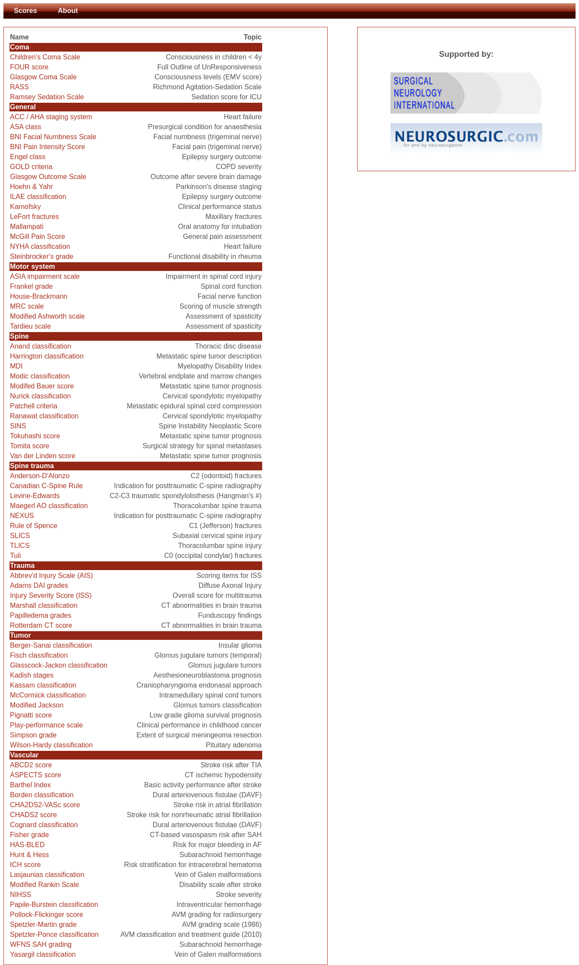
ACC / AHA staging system (51, 117)
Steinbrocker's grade (41, 256)
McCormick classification (48, 695)
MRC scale (27, 306)
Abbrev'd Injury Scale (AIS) (51, 575)
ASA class (25, 126)
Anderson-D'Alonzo (39, 475)
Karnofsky (25, 206)
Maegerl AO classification (49, 505)
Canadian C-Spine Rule (46, 485)
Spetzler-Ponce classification (54, 934)
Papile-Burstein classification (54, 904)
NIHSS (20, 894)
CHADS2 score (33, 814)
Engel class (28, 156)
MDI (16, 366)
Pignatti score (31, 715)
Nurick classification (40, 396)
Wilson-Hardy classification (51, 745)
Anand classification (40, 346)
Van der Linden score (42, 456)
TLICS (19, 545)
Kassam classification (43, 685)
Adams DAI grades (39, 585)
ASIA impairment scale (45, 276)
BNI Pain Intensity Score (47, 146)
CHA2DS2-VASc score (45, 805)
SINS (18, 426)
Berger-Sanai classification (51, 645)
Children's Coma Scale (45, 57)
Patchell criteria (33, 406)
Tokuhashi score (35, 436)
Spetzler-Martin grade (43, 924)
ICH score (25, 864)
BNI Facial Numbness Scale (53, 136)
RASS (19, 87)
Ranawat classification (44, 416)
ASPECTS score (35, 775)
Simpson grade (33, 735)
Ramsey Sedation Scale (47, 97)
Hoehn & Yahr (31, 186)
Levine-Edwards (35, 495)
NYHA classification (40, 246)
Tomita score (29, 446)
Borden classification (42, 795)
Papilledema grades (40, 615)
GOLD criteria (31, 166)
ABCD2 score (31, 765)
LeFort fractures (34, 216)
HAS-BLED (27, 844)
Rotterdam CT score (41, 625)
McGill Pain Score (37, 236)
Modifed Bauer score (42, 386)
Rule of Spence (33, 525)
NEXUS (22, 515)
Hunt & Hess (29, 854)
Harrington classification (47, 356)
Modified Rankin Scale (44, 884)
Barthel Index (30, 785)
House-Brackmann (39, 296)
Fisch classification (39, 655)
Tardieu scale (30, 326)
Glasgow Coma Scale (43, 77)
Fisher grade (29, 834)
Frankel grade (31, 286)
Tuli (15, 555)
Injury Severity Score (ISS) (51, 595)
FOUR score (29, 67)
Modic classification (40, 376)
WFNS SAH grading (41, 944)
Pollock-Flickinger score (46, 914)
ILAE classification (38, 196)
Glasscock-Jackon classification (58, 665)
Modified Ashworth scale (47, 316)
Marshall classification (44, 605)
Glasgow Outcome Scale (48, 176)
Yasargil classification (43, 954)
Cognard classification (44, 824)
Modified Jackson (37, 705)
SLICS (20, 535)
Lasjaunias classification (47, 874)
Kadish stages (32, 675)
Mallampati (26, 226)
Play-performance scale (46, 725)
